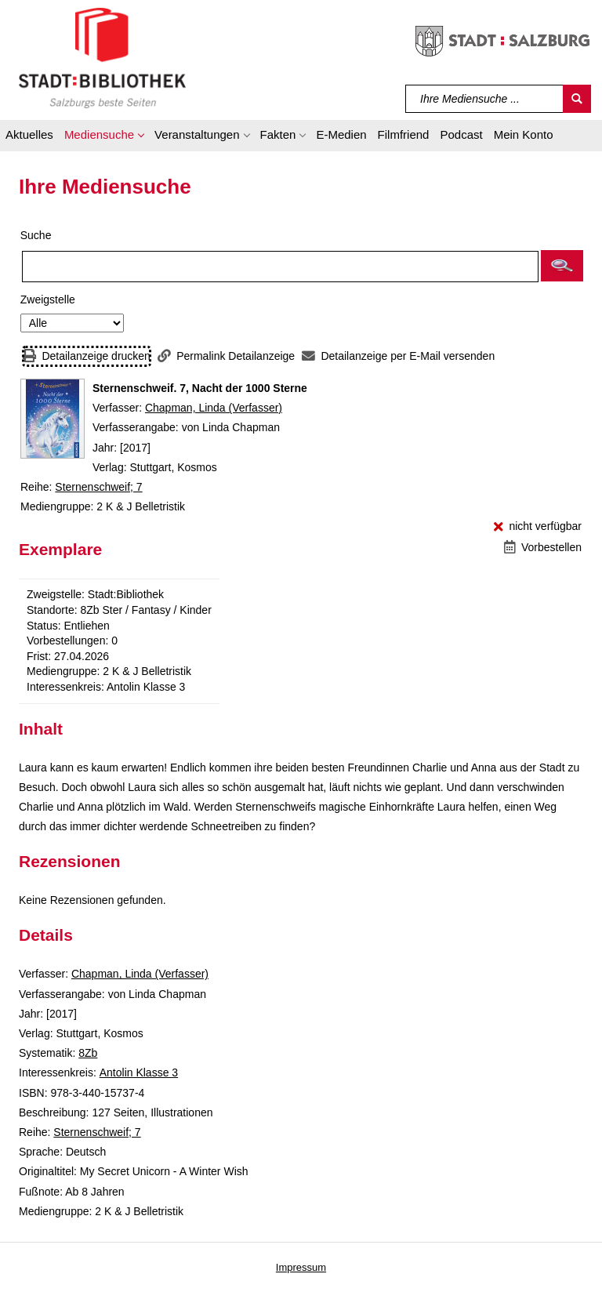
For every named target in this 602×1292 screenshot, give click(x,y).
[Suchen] (577, 99)
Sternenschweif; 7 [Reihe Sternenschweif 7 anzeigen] (98, 487)
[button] (104, 137)
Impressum (301, 1267)
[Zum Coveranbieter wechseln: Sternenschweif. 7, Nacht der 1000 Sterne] (52, 419)
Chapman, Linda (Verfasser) (213, 407)
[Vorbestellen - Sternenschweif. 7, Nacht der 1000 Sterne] (543, 547)
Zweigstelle (47, 299)
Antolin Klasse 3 (139, 1072)
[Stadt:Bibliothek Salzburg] (102, 57)
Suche (36, 235)
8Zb (87, 1053)
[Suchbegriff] (484, 99)
